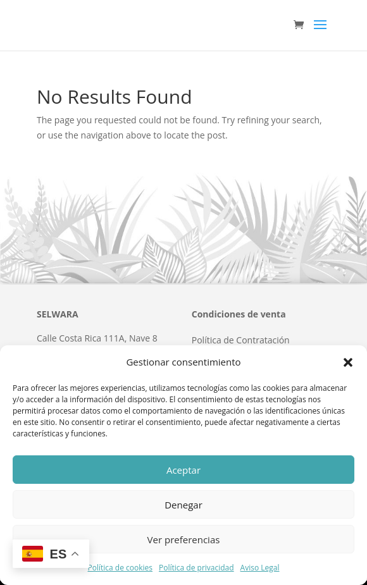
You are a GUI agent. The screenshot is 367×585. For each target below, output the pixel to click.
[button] (348, 362)
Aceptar (183, 470)
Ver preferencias (183, 539)
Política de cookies (119, 567)
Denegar (183, 504)
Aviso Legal (260, 567)
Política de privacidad (196, 567)
